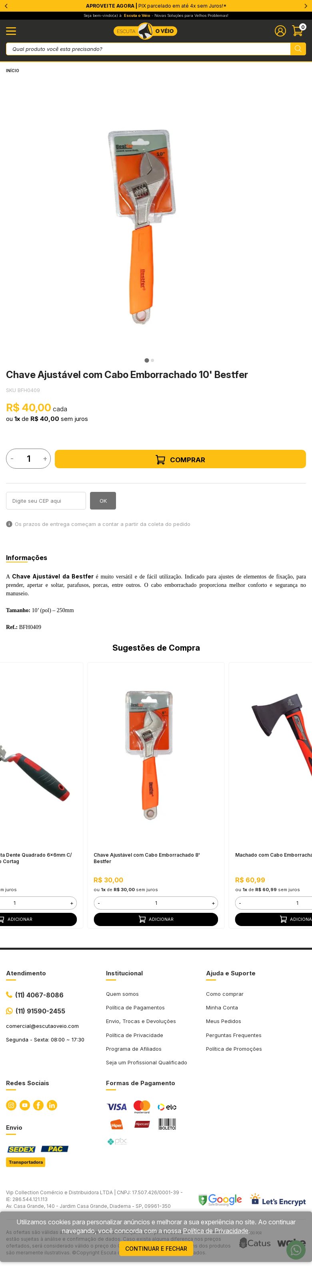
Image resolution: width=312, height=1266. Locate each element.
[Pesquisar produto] (298, 48)
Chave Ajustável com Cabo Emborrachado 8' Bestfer (147, 858)
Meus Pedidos (223, 1021)
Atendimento (26, 973)
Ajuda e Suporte (231, 973)
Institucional (124, 973)
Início (12, 71)
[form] (155, 903)
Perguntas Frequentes (234, 1035)
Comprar (180, 460)
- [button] (99, 903)
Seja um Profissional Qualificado (146, 1062)
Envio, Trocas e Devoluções (141, 1021)
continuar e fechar (156, 1248)
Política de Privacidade (134, 1035)
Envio (14, 1127)
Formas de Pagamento (140, 1083)
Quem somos (122, 994)
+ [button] (72, 903)
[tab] (146, 360)
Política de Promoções (234, 1049)
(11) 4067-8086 (39, 995)
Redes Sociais (27, 1083)
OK (103, 501)
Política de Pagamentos (135, 1007)
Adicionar (156, 919)
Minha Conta (222, 1007)
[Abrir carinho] (299, 30)
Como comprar (225, 994)
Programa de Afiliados (134, 1049)
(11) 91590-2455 (40, 1011)
